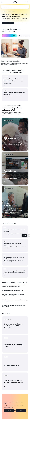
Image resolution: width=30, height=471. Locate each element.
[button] (9, 7)
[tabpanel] (15, 52)
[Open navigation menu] (2, 2)
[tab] (9, 35)
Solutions (3, 11)
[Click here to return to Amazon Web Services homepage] (15, 2)
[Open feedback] (29, 235)
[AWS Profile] (28, 2)
